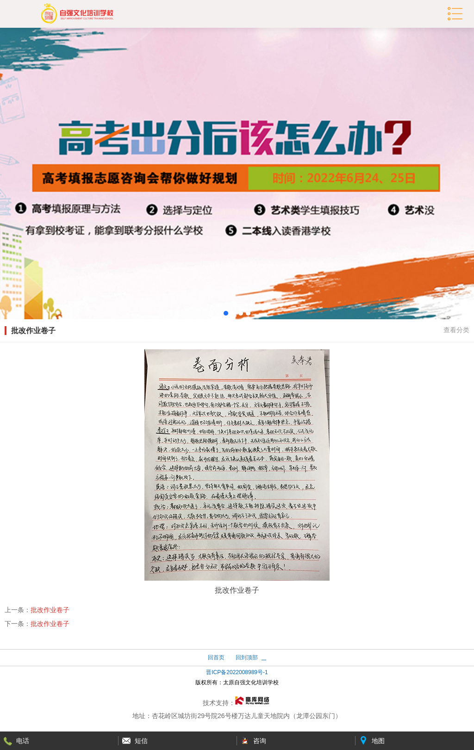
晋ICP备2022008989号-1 (237, 672)
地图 (378, 740)
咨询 (259, 740)
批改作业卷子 (50, 610)
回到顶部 (247, 657)
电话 (22, 740)
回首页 (216, 657)
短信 (141, 740)
